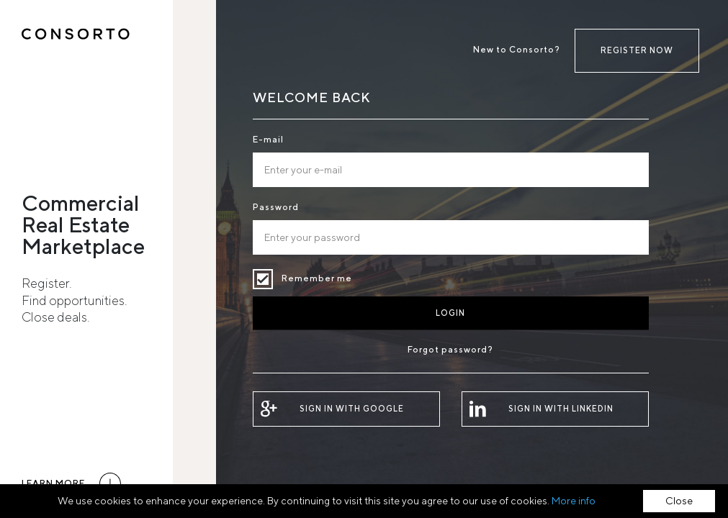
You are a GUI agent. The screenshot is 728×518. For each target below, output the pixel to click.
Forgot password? (450, 349)
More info (574, 500)
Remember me (263, 279)
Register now (637, 50)
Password (276, 206)
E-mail (268, 139)
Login (450, 312)
